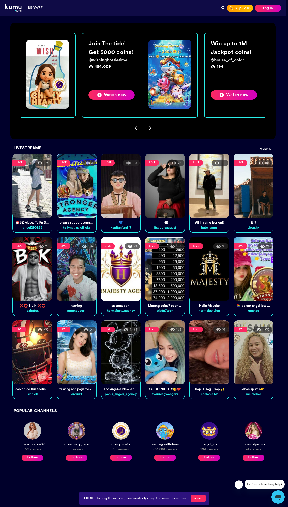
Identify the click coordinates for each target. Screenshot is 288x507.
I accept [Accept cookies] (198, 498)
